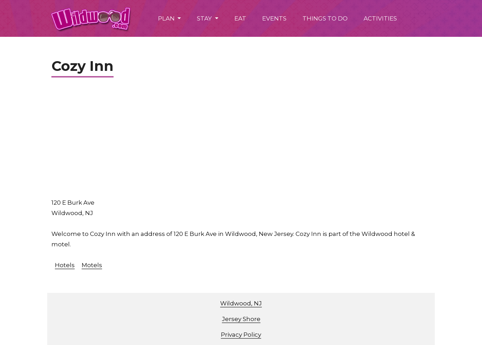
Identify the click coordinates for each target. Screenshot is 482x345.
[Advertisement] (245, 140)
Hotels (65, 265)
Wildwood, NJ (241, 303)
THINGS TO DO (325, 18)
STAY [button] (205, 18)
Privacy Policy (241, 334)
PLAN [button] (167, 18)
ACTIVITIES (380, 18)
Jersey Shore (241, 318)
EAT (240, 18)
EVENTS (274, 18)
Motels (92, 265)
